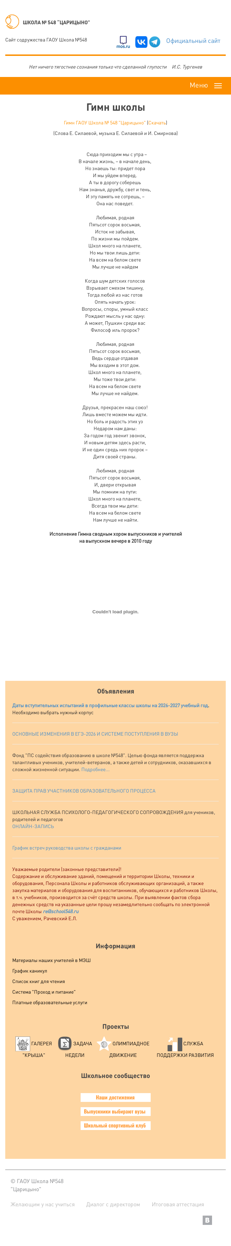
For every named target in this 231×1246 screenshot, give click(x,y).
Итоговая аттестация (178, 1204)
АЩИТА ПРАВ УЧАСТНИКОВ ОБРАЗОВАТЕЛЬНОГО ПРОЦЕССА (85, 790)
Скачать (157, 122)
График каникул (29, 970)
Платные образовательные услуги (49, 1002)
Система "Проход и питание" (44, 991)
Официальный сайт (193, 40)
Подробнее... (95, 769)
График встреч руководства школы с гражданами (66, 847)
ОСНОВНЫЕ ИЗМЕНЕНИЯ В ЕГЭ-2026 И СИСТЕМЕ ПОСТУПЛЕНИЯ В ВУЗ (93, 733)
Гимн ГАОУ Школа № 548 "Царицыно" (105, 122)
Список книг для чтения (38, 981)
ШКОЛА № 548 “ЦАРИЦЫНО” (47, 22)
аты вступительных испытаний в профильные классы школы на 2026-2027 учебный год (112, 705)
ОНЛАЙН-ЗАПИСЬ (33, 826)
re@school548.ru (61, 911)
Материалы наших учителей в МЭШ (51, 960)
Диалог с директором (113, 1204)
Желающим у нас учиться (43, 1204)
